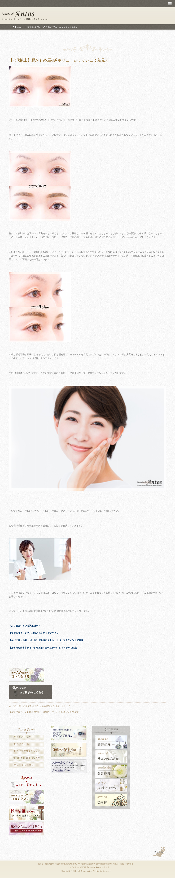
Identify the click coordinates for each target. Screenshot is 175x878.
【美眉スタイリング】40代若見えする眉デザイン (34, 633)
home (18, 27)
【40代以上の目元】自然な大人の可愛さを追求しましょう (40, 706)
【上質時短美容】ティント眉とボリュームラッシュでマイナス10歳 (43, 647)
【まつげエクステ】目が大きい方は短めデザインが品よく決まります (45, 712)
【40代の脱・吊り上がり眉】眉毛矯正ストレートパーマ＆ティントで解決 (46, 640)
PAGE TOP (159, 852)
